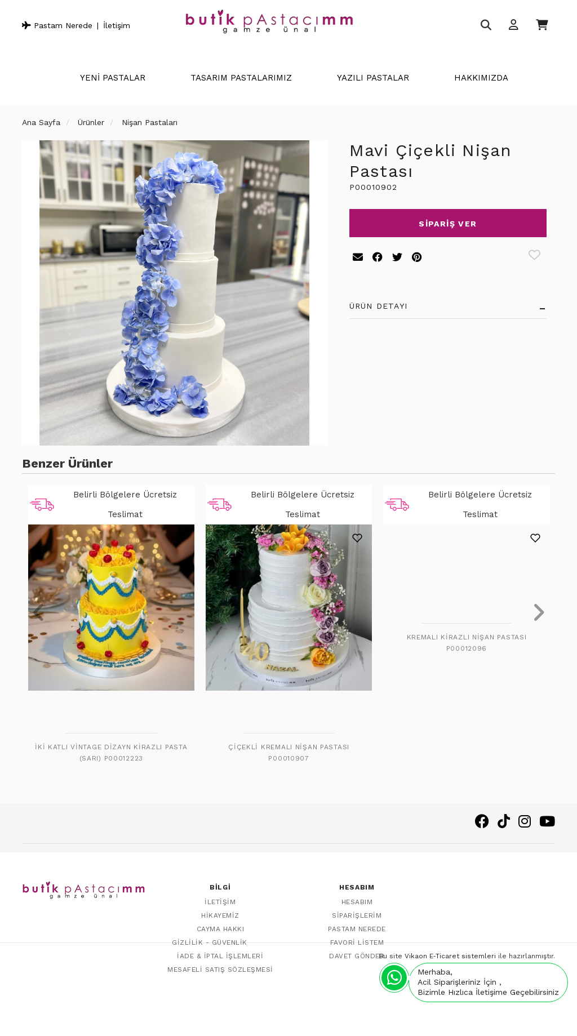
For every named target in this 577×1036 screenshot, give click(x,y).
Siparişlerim (356, 914)
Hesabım (357, 901)
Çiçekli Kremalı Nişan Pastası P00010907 (288, 752)
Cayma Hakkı (221, 928)
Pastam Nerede (57, 25)
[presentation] (39, 613)
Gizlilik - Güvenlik (209, 941)
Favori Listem (357, 941)
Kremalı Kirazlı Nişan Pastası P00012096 (467, 642)
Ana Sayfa (41, 122)
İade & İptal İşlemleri (220, 955)
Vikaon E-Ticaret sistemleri (450, 1017)
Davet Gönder (356, 955)
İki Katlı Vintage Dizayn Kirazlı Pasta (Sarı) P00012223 (111, 752)
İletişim (116, 25)
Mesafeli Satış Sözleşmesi (220, 968)
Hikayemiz (220, 914)
